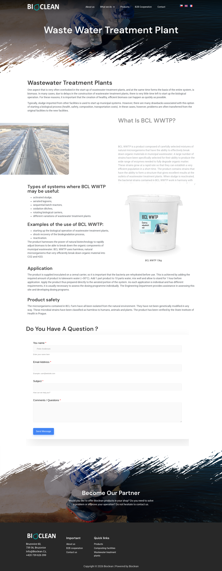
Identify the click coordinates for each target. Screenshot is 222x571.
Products (124, 7)
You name (39, 343)
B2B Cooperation (143, 7)
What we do (107, 6)
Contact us (71, 552)
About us (90, 7)
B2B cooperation (74, 548)
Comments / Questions (47, 400)
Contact (161, 7)
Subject (38, 381)
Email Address (42, 362)
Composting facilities (104, 548)
